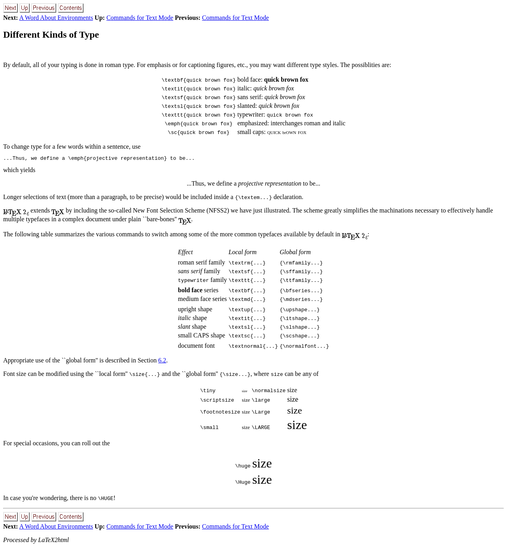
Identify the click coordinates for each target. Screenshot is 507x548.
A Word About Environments (56, 17)
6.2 (162, 361)
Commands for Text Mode (140, 17)
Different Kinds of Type (51, 34)
